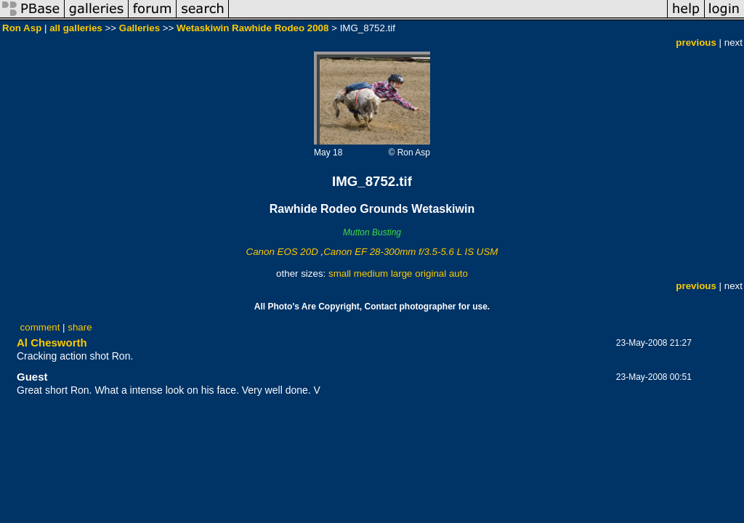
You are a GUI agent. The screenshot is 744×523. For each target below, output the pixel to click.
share (80, 327)
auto (458, 273)
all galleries (75, 28)
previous (696, 42)
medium (371, 273)
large (402, 273)
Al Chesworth (52, 342)
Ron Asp (21, 28)
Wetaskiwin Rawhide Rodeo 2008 (252, 28)
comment (40, 327)
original (430, 273)
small (339, 273)
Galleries (139, 28)
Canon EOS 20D (282, 251)
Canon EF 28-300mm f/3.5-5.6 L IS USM (410, 251)
